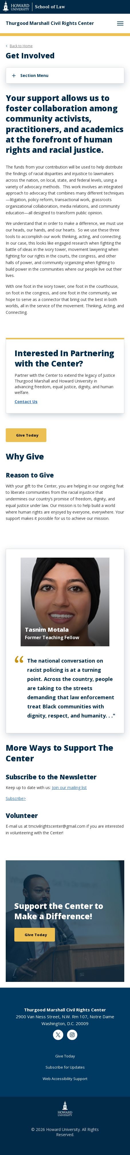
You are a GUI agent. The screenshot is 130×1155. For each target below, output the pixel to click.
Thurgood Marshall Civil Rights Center (50, 23)
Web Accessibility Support (65, 1078)
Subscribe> (16, 798)
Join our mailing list (69, 787)
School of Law (50, 7)
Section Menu (34, 75)
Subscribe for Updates (65, 1067)
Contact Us (26, 401)
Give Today (65, 1056)
